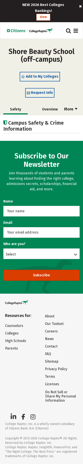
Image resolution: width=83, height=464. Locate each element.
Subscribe (41, 275)
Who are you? (14, 244)
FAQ (48, 354)
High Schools (15, 341)
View (43, 17)
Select (11, 254)
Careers (51, 331)
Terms (50, 376)
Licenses (52, 384)
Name (8, 201)
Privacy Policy (56, 369)
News (49, 339)
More (70, 109)
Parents (11, 348)
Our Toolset (54, 324)
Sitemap (51, 361)
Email (7, 222)
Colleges (12, 333)
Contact (51, 346)
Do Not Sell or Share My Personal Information (60, 396)
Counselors (14, 326)
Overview (50, 109)
